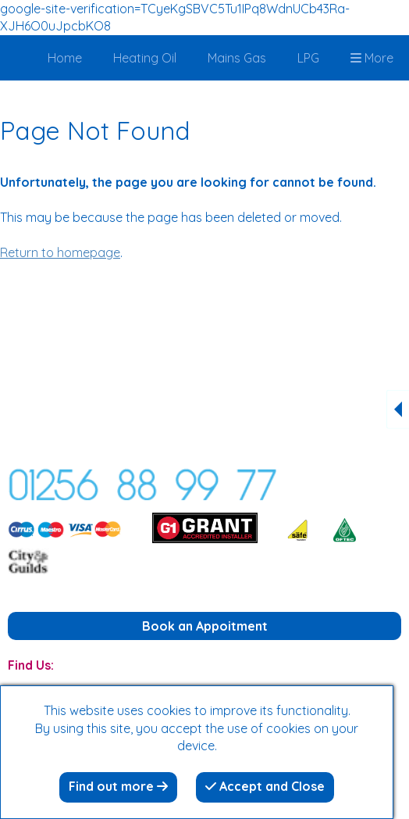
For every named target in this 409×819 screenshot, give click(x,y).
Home (65, 58)
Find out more (118, 786)
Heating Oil (144, 58)
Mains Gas (237, 58)
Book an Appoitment (205, 626)
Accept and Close (265, 786)
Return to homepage (60, 252)
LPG (308, 58)
